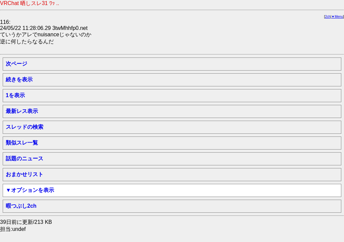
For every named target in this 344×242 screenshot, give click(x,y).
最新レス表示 (22, 111)
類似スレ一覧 (22, 143)
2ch (328, 16)
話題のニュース (24, 158)
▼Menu (337, 16)
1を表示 (15, 95)
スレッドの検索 (24, 127)
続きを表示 (19, 79)
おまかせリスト (24, 174)
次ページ (16, 64)
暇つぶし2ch (21, 206)
